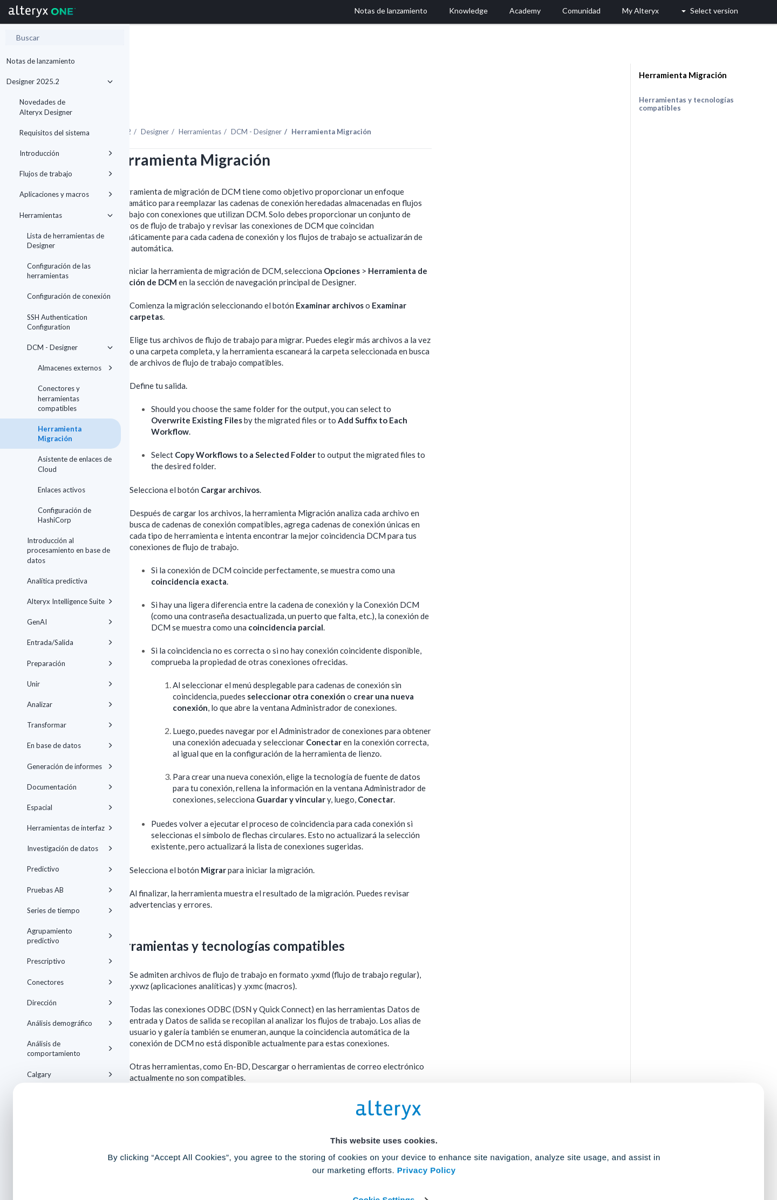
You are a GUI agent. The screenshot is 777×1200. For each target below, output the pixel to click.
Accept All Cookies (306, 1152)
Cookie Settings (384, 1120)
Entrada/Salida (70, 642)
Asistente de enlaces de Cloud (75, 464)
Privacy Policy (426, 1090)
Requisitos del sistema (54, 132)
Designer (284, 102)
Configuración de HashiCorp (64, 515)
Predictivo (70, 869)
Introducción (66, 153)
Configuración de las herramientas (59, 271)
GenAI (70, 622)
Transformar (70, 725)
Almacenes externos (75, 368)
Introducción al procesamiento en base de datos (68, 550)
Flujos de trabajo (66, 173)
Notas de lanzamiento (40, 61)
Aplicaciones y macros (66, 194)
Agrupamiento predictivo (70, 936)
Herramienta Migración (59, 433)
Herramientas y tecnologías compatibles (686, 103)
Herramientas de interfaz (70, 828)
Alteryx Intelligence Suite (70, 601)
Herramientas (66, 215)
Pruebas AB (70, 890)
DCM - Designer (70, 347)
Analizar (70, 704)
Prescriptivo (70, 961)
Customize (471, 1152)
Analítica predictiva (57, 581)
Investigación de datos (70, 848)
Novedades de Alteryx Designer (45, 107)
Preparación (70, 663)
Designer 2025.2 (59, 81)
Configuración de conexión (69, 296)
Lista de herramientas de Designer (65, 240)
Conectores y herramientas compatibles (59, 398)
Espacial (70, 807)
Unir (70, 684)
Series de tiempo (70, 910)
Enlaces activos (61, 489)
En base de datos (70, 745)
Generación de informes (70, 766)
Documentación (70, 787)
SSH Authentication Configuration (57, 322)
